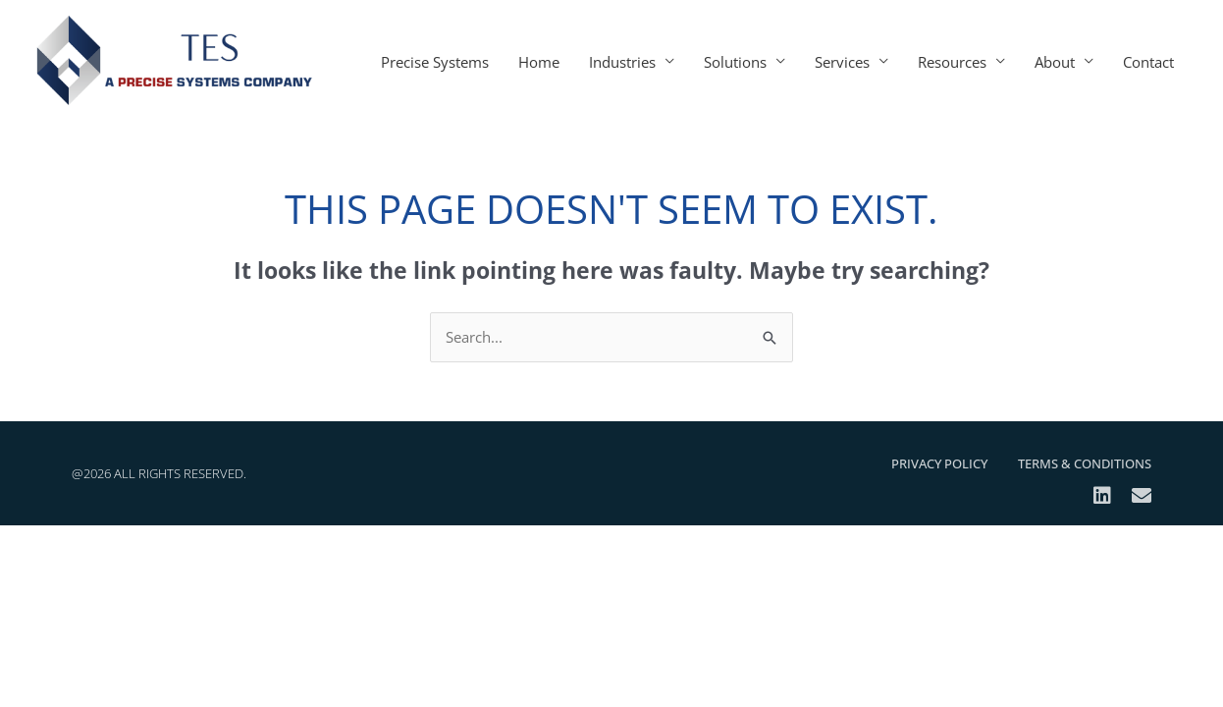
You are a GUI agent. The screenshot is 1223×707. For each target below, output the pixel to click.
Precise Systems (435, 62)
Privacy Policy (939, 463)
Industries (622, 62)
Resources (952, 62)
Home (538, 62)
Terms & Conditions (1084, 463)
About (1055, 62)
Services (842, 62)
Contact (1148, 62)
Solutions (735, 62)
